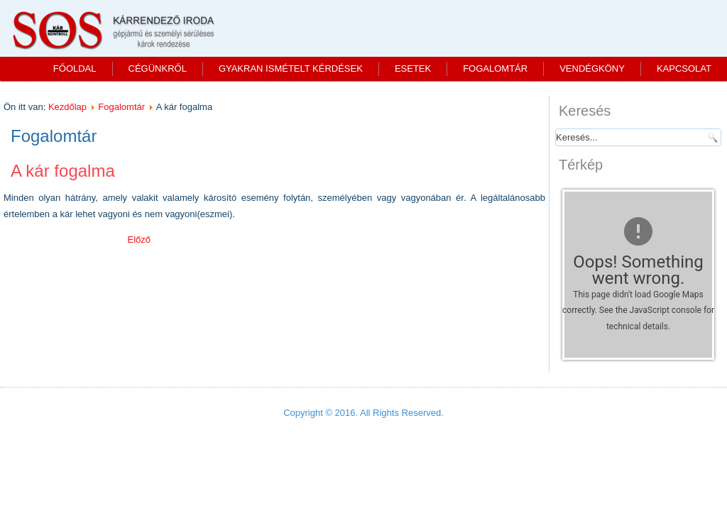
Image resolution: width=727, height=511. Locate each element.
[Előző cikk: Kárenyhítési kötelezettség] (139, 239)
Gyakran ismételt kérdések (291, 68)
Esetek (413, 68)
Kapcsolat (684, 68)
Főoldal (75, 68)
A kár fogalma (63, 170)
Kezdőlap (67, 106)
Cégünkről (158, 68)
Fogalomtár (495, 68)
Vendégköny (592, 68)
